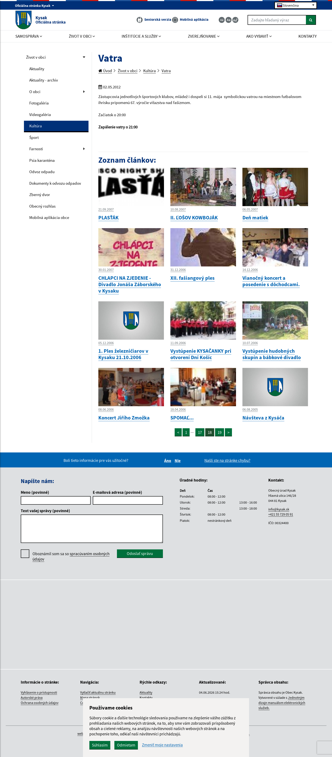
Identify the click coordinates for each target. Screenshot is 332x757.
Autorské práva (32, 697)
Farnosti (36, 148)
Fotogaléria (39, 103)
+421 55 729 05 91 (280, 514)
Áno (168, 460)
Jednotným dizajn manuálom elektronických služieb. (281, 702)
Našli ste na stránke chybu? (227, 460)
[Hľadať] (311, 20)
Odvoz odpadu (42, 171)
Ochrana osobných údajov (39, 702)
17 (200, 432)
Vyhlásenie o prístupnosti (39, 692)
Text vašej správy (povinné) (45, 510)
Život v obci (36, 57)
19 (219, 432)
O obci (34, 91)
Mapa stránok (90, 697)
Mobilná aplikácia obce (49, 217)
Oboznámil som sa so (70, 556)
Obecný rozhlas (42, 206)
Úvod (105, 70)
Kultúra (35, 125)
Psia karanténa (42, 160)
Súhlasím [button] (100, 745)
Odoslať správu (140, 553)
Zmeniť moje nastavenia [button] (162, 745)
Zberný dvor (39, 194)
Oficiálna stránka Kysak (34, 5)
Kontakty (146, 697)
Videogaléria (40, 114)
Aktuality (36, 68)
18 (210, 432)
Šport (34, 137)
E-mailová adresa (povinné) (117, 492)
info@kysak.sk (278, 509)
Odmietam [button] (126, 745)
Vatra (166, 70)
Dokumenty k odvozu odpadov (55, 183)
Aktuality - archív (43, 80)
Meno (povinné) (35, 492)
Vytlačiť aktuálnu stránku (98, 692)
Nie (178, 460)
